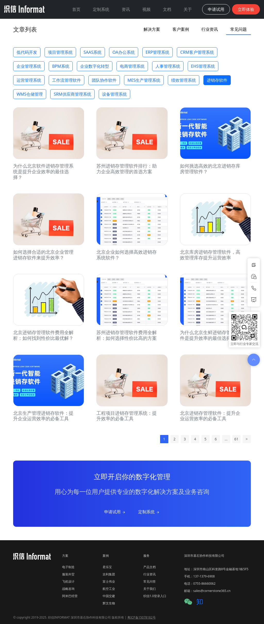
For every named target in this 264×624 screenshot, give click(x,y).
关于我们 (149, 589)
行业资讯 (209, 29)
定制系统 (101, 9)
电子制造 (68, 567)
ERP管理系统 (158, 52)
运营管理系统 (28, 80)
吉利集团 (109, 574)
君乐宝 (107, 567)
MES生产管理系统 (143, 80)
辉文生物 (109, 603)
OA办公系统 (123, 52)
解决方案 (152, 29)
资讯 (126, 9)
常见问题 (238, 29)
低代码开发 (26, 52)
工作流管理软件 (66, 80)
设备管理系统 (114, 94)
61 (236, 439)
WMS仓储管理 (29, 94)
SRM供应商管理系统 (72, 94)
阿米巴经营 (70, 596)
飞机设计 (68, 581)
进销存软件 (217, 80)
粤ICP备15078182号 (141, 617)
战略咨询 (68, 589)
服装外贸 (68, 574)
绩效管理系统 (183, 80)
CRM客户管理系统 (197, 52)
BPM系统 (60, 66)
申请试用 (115, 512)
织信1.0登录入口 (154, 596)
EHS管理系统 (203, 66)
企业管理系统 (28, 66)
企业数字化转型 (94, 66)
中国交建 (109, 596)
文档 (167, 9)
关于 (188, 9)
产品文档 (149, 567)
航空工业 (109, 589)
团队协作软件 (104, 80)
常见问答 (149, 581)
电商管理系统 (132, 66)
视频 (146, 9)
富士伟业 (109, 581)
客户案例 (180, 29)
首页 (76, 9)
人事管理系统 (167, 66)
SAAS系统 (93, 52)
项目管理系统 (60, 52)
